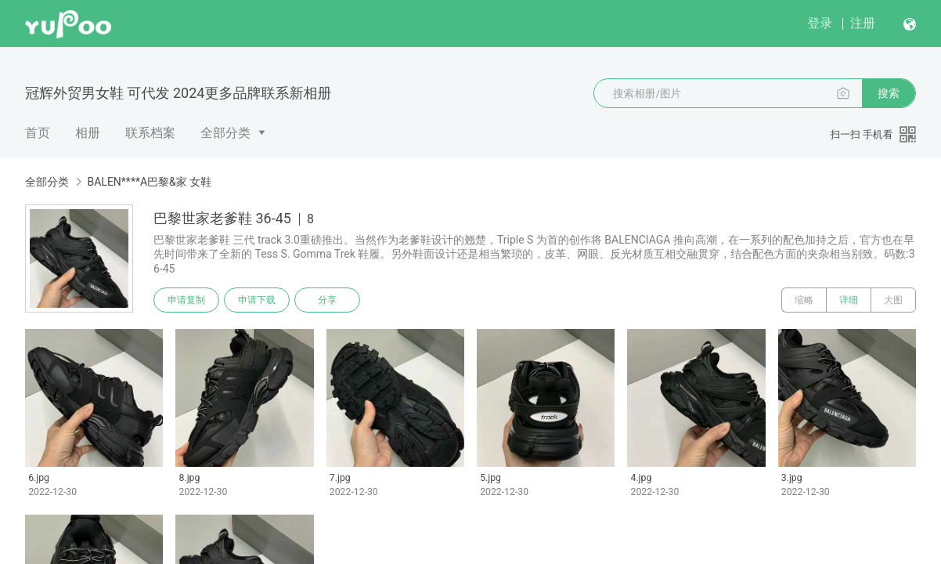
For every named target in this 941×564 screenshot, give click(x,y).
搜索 (889, 93)
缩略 (804, 300)
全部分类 (225, 132)
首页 (37, 132)
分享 (327, 300)
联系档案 (150, 132)
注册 (862, 23)
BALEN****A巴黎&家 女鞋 (149, 181)
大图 (893, 300)
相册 (87, 132)
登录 (819, 23)
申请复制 (186, 300)
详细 (848, 300)
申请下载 (257, 300)
